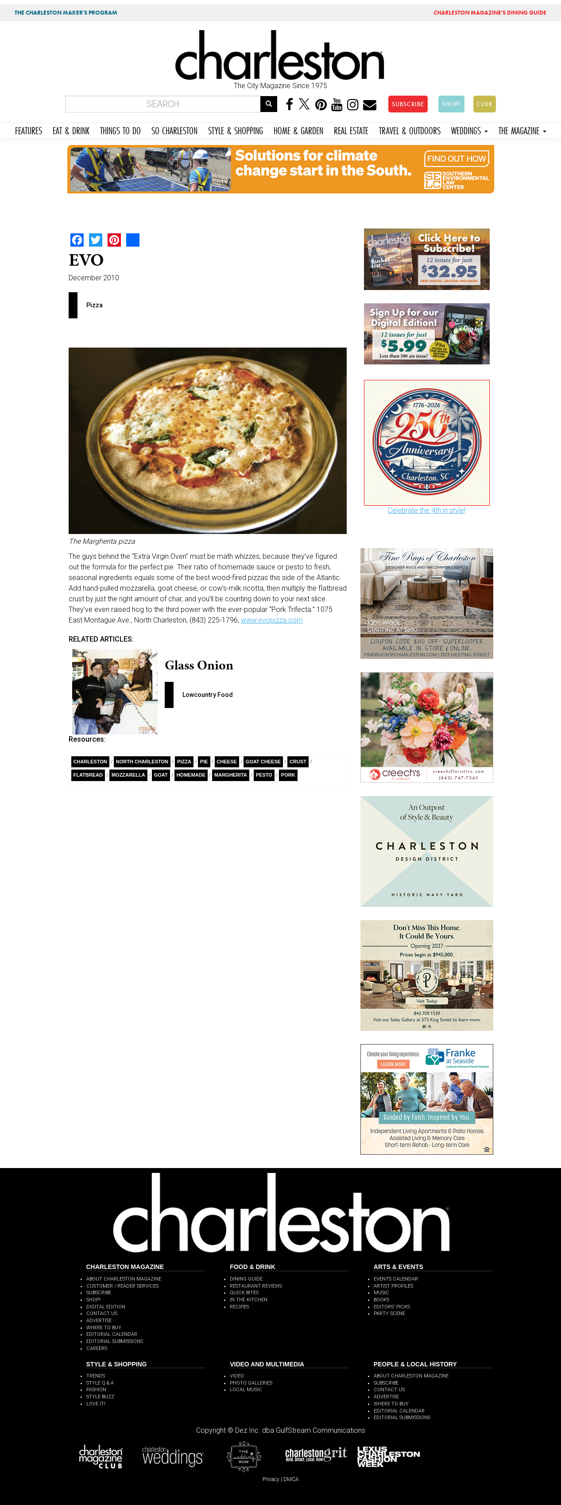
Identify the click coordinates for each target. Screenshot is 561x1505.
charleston (90, 761)
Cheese (227, 761)
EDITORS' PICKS (392, 1307)
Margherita (230, 775)
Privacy (271, 1479)
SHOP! (451, 104)
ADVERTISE (99, 1320)
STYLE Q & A (100, 1383)
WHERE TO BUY (103, 1328)
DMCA (291, 1479)
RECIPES (239, 1307)
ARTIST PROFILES (393, 1286)
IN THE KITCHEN (248, 1300)
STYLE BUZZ (100, 1397)
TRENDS (95, 1376)
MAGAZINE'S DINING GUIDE (489, 12)
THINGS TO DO (120, 129)
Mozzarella (128, 775)
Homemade (191, 775)
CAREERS (96, 1348)
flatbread (88, 775)
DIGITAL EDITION (105, 1307)
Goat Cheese (263, 761)
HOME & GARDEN (298, 129)
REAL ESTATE (351, 129)
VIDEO (237, 1376)
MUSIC (381, 1293)
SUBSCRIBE (408, 104)
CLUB (484, 104)
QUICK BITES (244, 1293)
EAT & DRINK (71, 129)
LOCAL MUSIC (246, 1390)
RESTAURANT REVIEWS (256, 1286)
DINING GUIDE (246, 1279)
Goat (161, 775)
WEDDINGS (469, 129)
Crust (298, 761)
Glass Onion (199, 665)
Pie (204, 761)
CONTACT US (101, 1313)
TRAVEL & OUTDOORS (410, 129)
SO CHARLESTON (174, 129)
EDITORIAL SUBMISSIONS (114, 1341)
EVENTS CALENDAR (396, 1279)
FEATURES (28, 129)
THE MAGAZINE (522, 129)
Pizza (184, 761)
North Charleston (142, 761)
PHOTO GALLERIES (251, 1383)
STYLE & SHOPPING (235, 129)
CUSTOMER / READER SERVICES (122, 1286)
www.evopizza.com (272, 620)
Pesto (264, 775)
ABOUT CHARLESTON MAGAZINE (123, 1279)
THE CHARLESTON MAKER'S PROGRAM (66, 12)
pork (288, 775)
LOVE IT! (95, 1404)
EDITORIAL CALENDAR (111, 1334)
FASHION (96, 1390)
